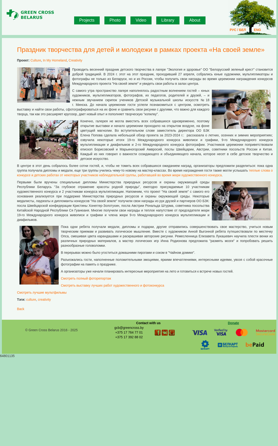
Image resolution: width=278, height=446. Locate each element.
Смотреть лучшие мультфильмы (42, 292)
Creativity (75, 60)
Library (167, 20)
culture (31, 299)
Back (20, 309)
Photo (115, 20)
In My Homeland (55, 60)
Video (141, 20)
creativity (44, 299)
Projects (87, 20)
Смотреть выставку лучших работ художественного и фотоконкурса (112, 285)
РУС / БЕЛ (238, 30)
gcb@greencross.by (129, 328)
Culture (35, 60)
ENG (257, 30)
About (194, 20)
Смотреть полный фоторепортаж (86, 278)
